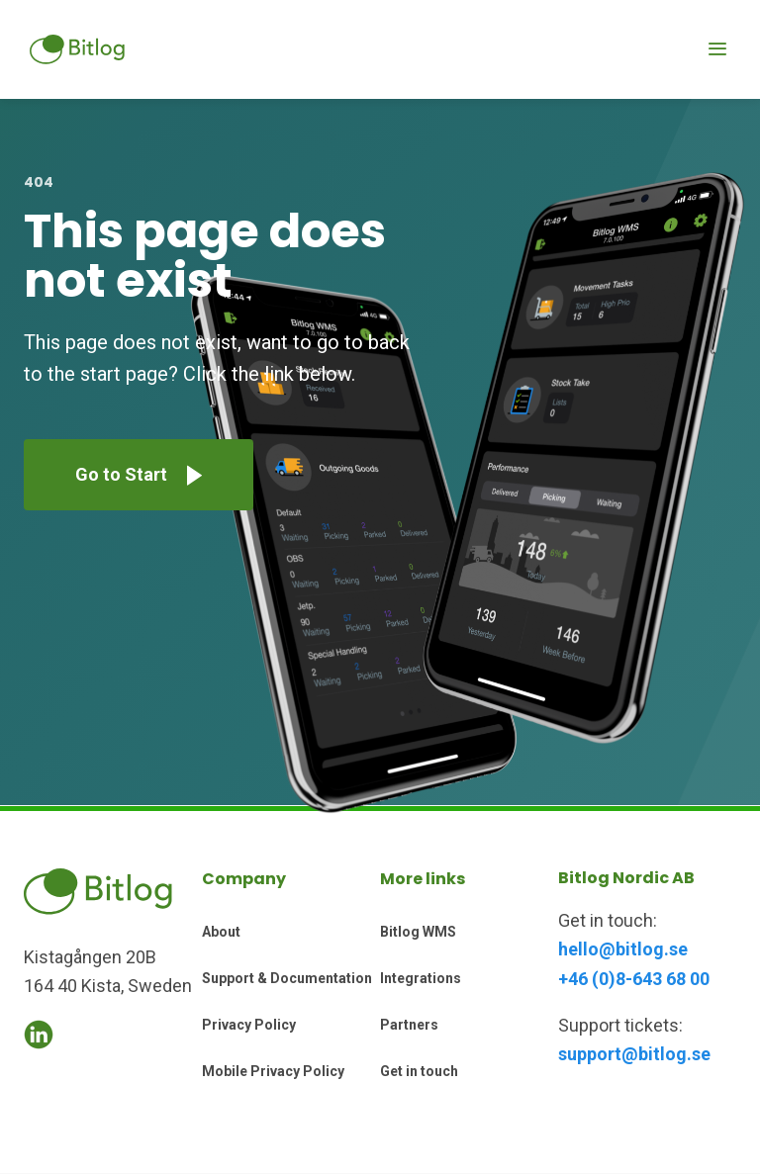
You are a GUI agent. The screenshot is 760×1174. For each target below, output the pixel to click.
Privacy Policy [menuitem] (249, 1025)
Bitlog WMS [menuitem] (418, 932)
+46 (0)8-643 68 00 (634, 978)
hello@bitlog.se (623, 949)
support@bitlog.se (634, 1053)
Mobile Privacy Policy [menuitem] (273, 1071)
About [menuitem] (221, 932)
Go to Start (121, 474)
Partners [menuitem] (409, 1025)
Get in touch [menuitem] (419, 1071)
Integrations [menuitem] (420, 978)
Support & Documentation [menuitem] (287, 978)
